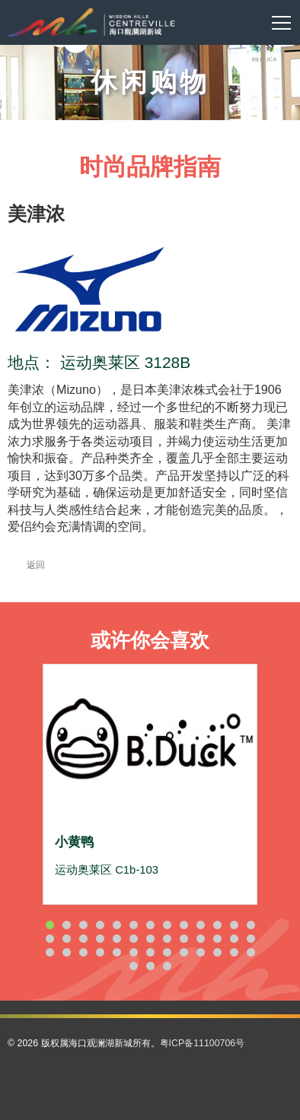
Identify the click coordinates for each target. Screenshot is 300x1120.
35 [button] (183, 952)
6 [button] (133, 925)
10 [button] (200, 925)
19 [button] (133, 938)
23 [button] (200, 938)
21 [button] (166, 938)
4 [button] (99, 925)
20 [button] (150, 938)
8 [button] (166, 925)
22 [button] (183, 938)
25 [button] (233, 938)
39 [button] (250, 952)
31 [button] (116, 952)
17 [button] (99, 938)
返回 (26, 565)
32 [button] (133, 952)
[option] (150, 784)
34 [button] (166, 952)
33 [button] (150, 952)
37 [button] (217, 952)
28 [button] (66, 952)
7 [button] (150, 925)
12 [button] (233, 925)
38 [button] (233, 952)
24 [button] (217, 938)
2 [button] (66, 925)
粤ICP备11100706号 (202, 1043)
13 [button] (250, 925)
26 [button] (250, 938)
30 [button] (99, 952)
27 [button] (49, 952)
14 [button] (49, 938)
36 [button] (200, 952)
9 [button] (183, 925)
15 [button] (66, 938)
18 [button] (116, 938)
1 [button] (49, 925)
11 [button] (217, 925)
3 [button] (83, 925)
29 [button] (83, 952)
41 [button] (150, 966)
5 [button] (116, 925)
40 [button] (133, 966)
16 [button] (83, 938)
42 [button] (166, 966)
